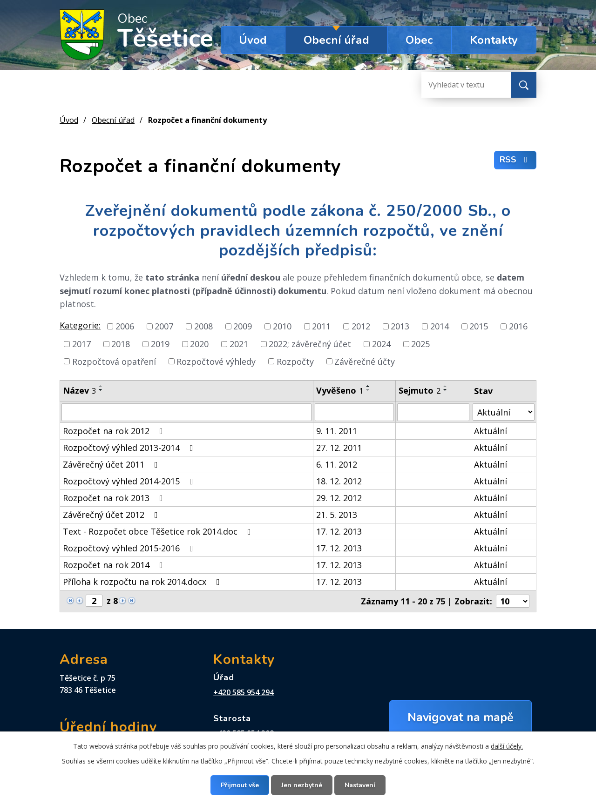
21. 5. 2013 (336, 514)
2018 (120, 343)
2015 (478, 326)
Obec (419, 40)
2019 (160, 343)
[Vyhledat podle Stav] (504, 412)
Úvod (253, 40)
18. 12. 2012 (339, 481)
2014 (439, 326)
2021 (239, 343)
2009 (242, 326)
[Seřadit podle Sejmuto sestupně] (445, 390)
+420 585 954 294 (243, 692)
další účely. (507, 746)
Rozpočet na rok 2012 (115, 430)
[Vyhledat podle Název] (186, 412)
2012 (361, 326)
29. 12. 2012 (339, 497)
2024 (381, 343)
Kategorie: (80, 325)
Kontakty (494, 40)
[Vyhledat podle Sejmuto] (433, 412)
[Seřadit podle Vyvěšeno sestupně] (368, 390)
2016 (518, 326)
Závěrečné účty (364, 361)
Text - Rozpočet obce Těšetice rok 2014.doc (159, 531)
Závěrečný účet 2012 (112, 514)
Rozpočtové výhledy (216, 361)
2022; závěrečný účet (310, 343)
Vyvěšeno (339, 390)
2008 (203, 326)
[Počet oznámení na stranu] (512, 601)
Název (79, 390)
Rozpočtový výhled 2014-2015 (130, 481)
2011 (321, 326)
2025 (420, 343)
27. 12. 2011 (339, 447)
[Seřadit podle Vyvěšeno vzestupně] (368, 386)
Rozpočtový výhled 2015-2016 (130, 548)
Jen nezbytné (301, 785)
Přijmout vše (240, 785)
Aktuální (490, 430)
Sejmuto (419, 390)
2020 (199, 343)
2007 (164, 326)
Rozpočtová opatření (114, 361)
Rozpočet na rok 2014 (115, 564)
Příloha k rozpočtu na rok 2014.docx (143, 581)
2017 (81, 343)
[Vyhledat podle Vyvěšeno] (354, 412)
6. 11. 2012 (336, 464)
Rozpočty (295, 361)
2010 (282, 326)
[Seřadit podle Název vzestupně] (101, 386)
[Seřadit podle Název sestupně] (101, 390)
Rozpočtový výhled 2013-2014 (130, 447)
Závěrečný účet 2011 (112, 464)
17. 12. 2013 (339, 531)
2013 (400, 326)
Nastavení (360, 785)
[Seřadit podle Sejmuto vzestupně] (445, 386)
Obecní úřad (336, 40)
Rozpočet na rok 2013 (115, 497)
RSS (515, 159)
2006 (124, 326)
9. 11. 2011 (336, 430)
